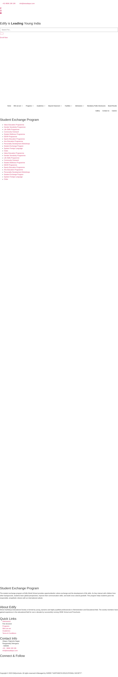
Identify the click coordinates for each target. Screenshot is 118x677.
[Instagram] (59, 11)
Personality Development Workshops (17, 144)
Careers (114, 111)
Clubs (6, 151)
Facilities (77, 106)
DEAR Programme (10, 136)
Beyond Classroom (62, 106)
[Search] (1, 33)
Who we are (23, 106)
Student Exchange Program (13, 146)
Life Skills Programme (11, 129)
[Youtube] (59, 13)
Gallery (95, 111)
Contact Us (104, 111)
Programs (35, 106)
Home (13, 106)
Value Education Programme (14, 125)
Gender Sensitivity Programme (15, 127)
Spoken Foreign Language (13, 148)
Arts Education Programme (13, 141)
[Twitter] (59, 15)
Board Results (85, 111)
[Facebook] (59, 8)
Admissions (88, 106)
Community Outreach (11, 132)
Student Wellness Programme (14, 134)
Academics (47, 106)
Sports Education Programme (14, 139)
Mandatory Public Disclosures (107, 106)
